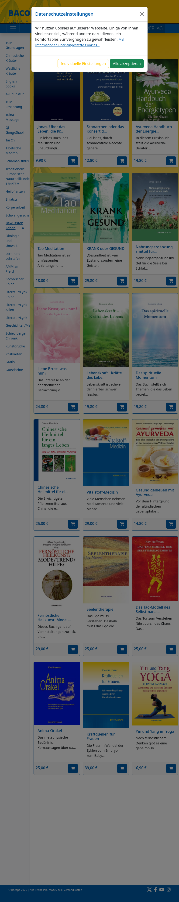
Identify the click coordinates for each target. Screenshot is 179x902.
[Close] (142, 14)
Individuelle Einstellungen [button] (83, 63)
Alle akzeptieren (127, 63)
